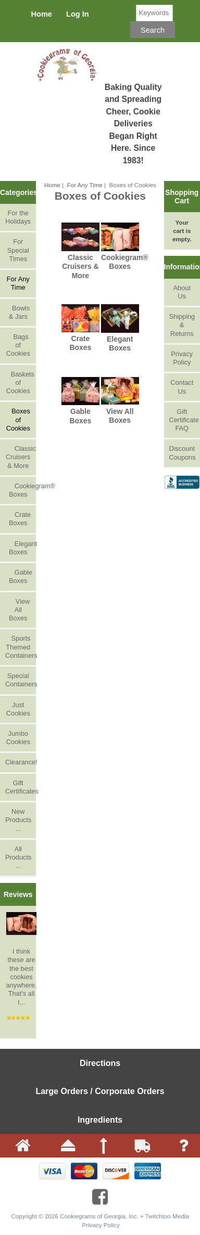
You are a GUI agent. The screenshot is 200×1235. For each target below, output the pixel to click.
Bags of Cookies (18, 345)
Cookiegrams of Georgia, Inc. (99, 1216)
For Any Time (85, 184)
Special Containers (20, 680)
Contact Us (181, 387)
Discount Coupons (182, 453)
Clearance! (20, 762)
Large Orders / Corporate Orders (99, 1091)
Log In (77, 14)
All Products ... (18, 857)
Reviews (18, 894)
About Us (182, 292)
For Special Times (18, 250)
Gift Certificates (20, 787)
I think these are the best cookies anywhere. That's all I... (21, 959)
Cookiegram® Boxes (20, 490)
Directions (100, 1063)
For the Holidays (18, 217)
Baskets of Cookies (19, 382)
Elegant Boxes (20, 548)
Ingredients (100, 1119)
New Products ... (18, 820)
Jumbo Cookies (18, 738)
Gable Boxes (18, 576)
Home (41, 14)
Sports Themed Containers (20, 646)
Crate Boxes (18, 519)
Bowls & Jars (18, 312)
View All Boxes (18, 609)
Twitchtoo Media (167, 1216)
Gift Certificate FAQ (184, 420)
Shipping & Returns (182, 325)
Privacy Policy (182, 358)
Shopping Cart (181, 196)
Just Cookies (18, 709)
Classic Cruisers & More (20, 457)
